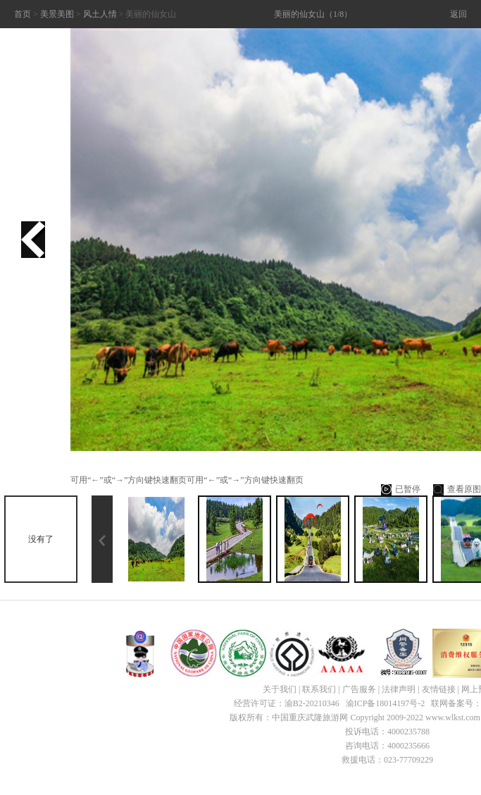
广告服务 (359, 689)
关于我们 (279, 689)
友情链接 (439, 689)
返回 (458, 14)
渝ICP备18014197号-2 (385, 703)
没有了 (41, 539)
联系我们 (319, 689)
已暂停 (400, 489)
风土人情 (100, 14)
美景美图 (57, 14)
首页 (22, 14)
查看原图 (457, 489)
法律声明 (399, 689)
